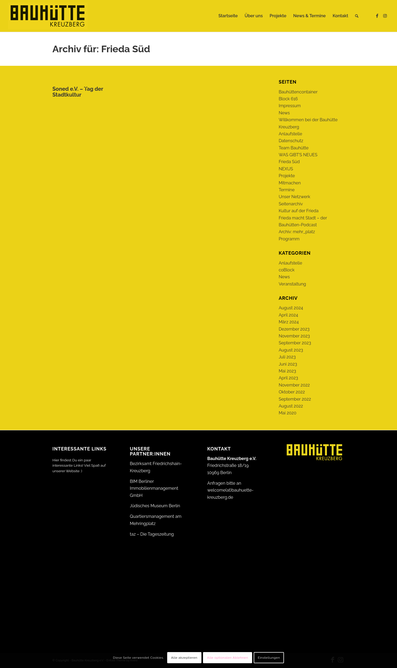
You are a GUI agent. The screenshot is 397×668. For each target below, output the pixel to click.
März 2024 (289, 321)
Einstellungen (269, 658)
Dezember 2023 (294, 329)
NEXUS (286, 168)
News (284, 112)
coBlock (287, 269)
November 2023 (294, 336)
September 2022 (295, 399)
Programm (289, 238)
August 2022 (291, 406)
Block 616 (288, 98)
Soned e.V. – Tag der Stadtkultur (78, 92)
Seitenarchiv (291, 203)
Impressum (290, 105)
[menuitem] (228, 16)
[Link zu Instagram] (385, 16)
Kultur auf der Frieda (298, 210)
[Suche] (357, 16)
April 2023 (288, 377)
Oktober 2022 (292, 391)
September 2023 (295, 342)
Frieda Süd (289, 161)
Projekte (287, 175)
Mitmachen (290, 182)
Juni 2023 (288, 364)
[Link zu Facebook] (377, 16)
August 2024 (291, 307)
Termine (287, 189)
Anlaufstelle (290, 133)
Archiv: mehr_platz (297, 231)
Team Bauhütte (294, 147)
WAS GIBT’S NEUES (298, 154)
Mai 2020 (287, 412)
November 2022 (294, 385)
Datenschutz (291, 140)
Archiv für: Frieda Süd (101, 48)
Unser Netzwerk (294, 196)
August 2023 (291, 350)
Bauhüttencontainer (298, 91)
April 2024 (288, 315)
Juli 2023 (287, 356)
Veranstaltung (292, 284)
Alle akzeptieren (184, 658)
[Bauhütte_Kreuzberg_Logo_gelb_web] (48, 16)
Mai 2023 (287, 371)
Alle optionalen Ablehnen (227, 658)
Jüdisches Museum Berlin (155, 505)
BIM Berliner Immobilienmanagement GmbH (154, 488)
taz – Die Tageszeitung (152, 534)
